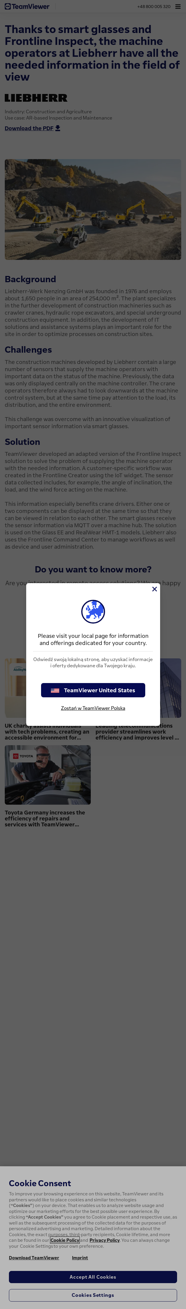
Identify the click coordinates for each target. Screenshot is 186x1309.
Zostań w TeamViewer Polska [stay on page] (93, 708)
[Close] (154, 589)
